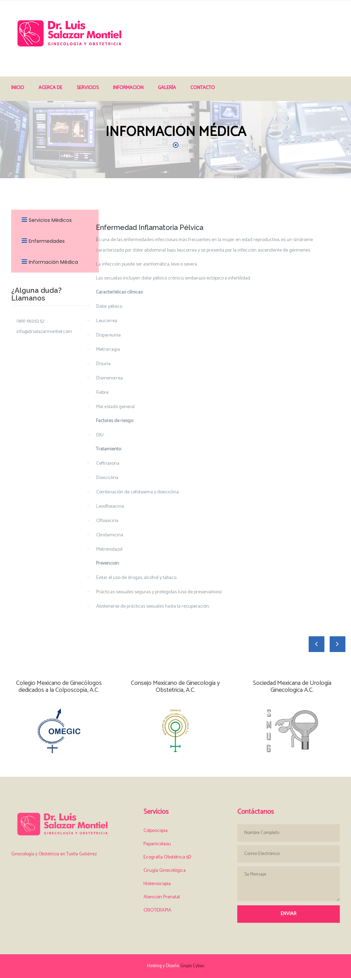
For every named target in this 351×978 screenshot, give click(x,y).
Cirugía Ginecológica (164, 871)
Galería (167, 88)
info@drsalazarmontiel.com (44, 331)
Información (128, 88)
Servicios (88, 88)
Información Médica (48, 262)
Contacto (202, 88)
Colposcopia (155, 831)
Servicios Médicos (45, 220)
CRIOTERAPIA (157, 910)
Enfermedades (41, 241)
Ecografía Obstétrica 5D (167, 857)
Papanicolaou (157, 844)
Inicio (17, 88)
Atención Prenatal (161, 897)
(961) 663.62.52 (30, 321)
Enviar (288, 914)
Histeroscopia (157, 884)
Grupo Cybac (192, 966)
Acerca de (50, 88)
